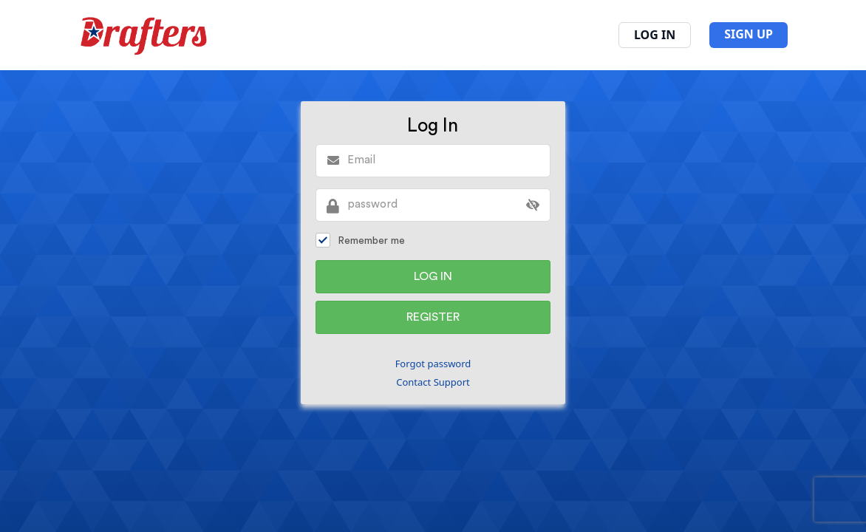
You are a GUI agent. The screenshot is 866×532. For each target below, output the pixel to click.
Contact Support (433, 382)
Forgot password (433, 363)
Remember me (360, 240)
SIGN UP (748, 34)
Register (433, 317)
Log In (654, 35)
